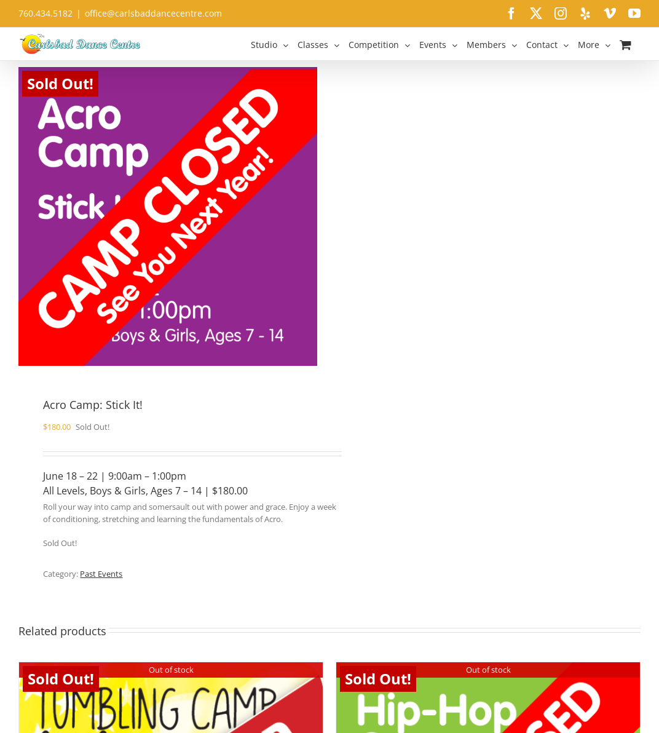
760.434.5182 (45, 13)
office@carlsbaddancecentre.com (153, 13)
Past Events (101, 573)
